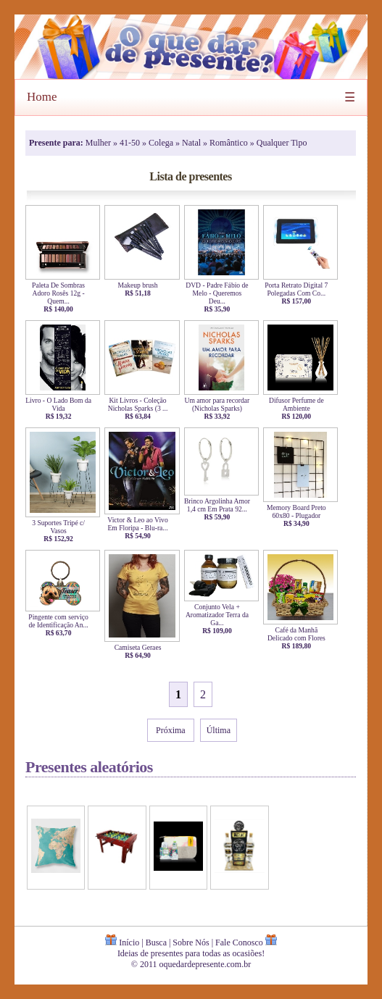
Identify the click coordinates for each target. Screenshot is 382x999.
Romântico (229, 143)
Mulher (99, 143)
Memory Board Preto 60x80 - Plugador (300, 511)
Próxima (171, 730)
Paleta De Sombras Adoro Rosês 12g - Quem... (62, 293)
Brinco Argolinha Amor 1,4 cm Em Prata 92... (221, 505)
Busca (156, 942)
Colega (162, 143)
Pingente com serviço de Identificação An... (62, 621)
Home (42, 97)
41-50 (131, 143)
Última (219, 730)
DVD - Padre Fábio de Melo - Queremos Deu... (221, 293)
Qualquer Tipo (282, 143)
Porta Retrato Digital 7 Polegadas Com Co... (300, 289)
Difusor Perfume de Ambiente (300, 404)
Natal (192, 143)
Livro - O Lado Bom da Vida (62, 404)
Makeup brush (141, 285)
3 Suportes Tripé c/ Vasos (62, 527)
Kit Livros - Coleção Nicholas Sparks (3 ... (141, 404)
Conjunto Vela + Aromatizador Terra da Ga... (221, 615)
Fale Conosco (239, 942)
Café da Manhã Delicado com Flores (300, 634)
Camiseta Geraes (141, 647)
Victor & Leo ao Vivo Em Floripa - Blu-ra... (141, 524)
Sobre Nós (191, 942)
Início (129, 942)
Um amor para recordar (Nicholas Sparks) (221, 404)
